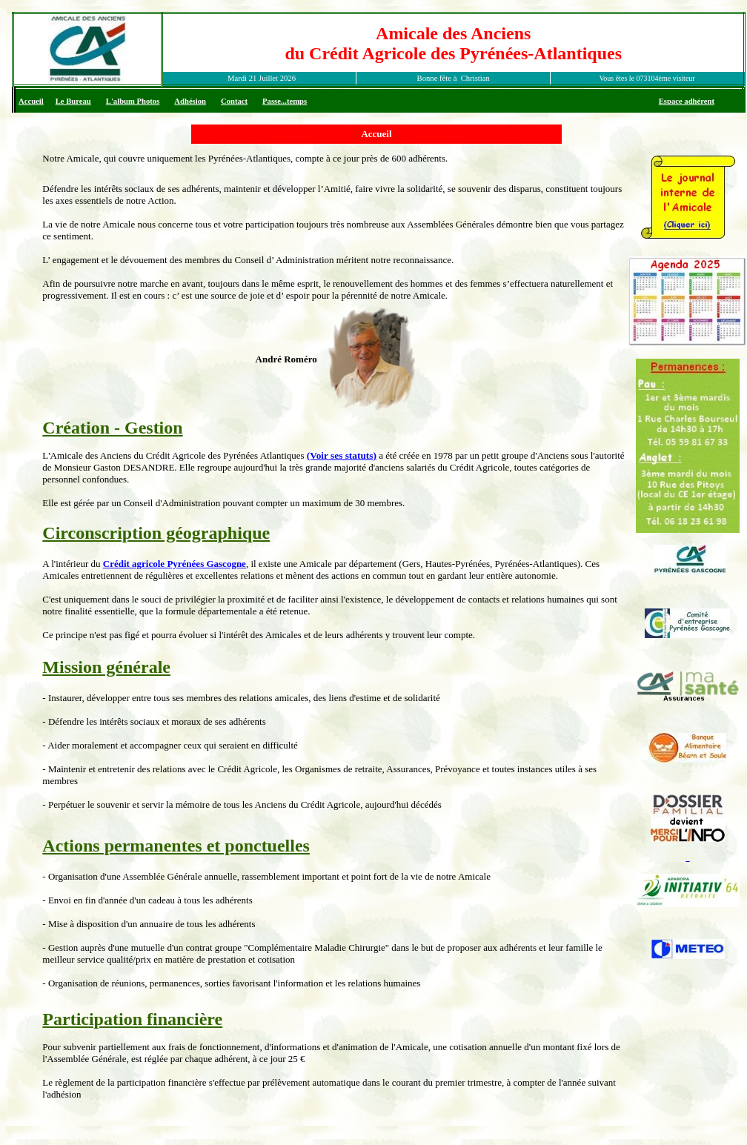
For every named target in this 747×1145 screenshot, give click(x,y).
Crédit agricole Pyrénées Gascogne (174, 563)
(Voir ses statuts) (341, 455)
